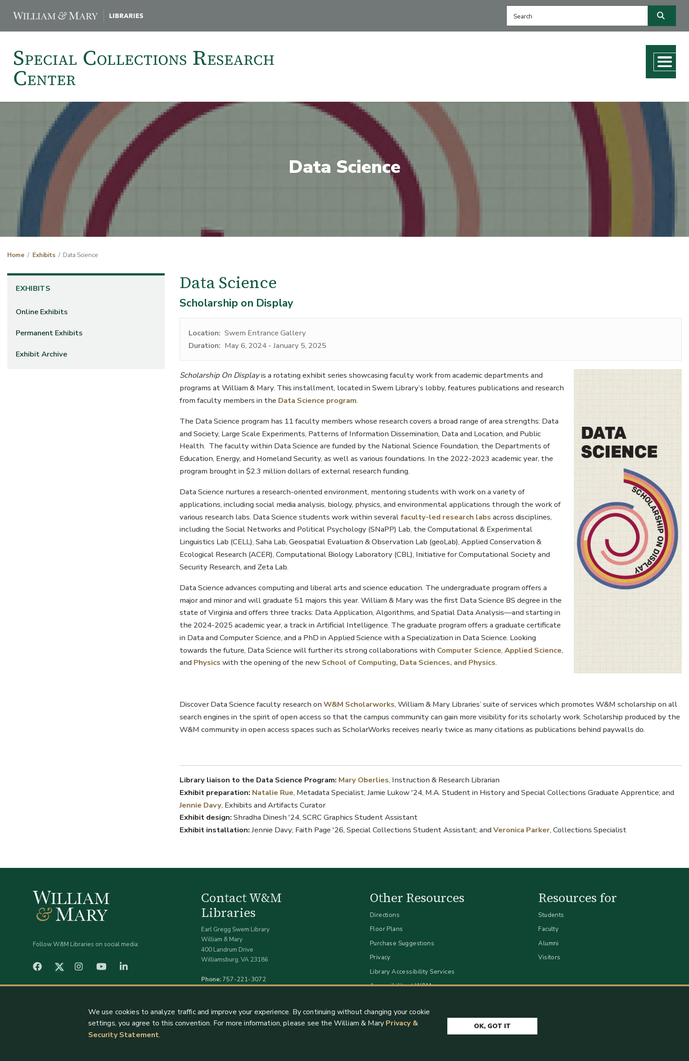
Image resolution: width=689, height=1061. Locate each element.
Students (551, 911)
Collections (423, 59)
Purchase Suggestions (402, 939)
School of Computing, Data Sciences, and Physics (408, 659)
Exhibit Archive (41, 351)
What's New (589, 59)
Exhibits (43, 252)
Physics (207, 659)
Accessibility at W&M (400, 982)
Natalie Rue (272, 789)
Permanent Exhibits (49, 330)
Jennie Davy (200, 801)
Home (15, 252)
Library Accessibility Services (412, 968)
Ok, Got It (492, 1021)
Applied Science (533, 646)
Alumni (548, 939)
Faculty (548, 925)
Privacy (380, 954)
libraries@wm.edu (246, 986)
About (642, 59)
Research (478, 59)
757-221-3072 (244, 976)
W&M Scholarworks (359, 701)
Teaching (530, 59)
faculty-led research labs (446, 513)
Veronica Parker (521, 827)
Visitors (549, 954)
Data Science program (317, 397)
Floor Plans (386, 925)
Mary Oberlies (363, 777)
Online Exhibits (42, 308)
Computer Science (469, 646)
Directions (385, 911)
